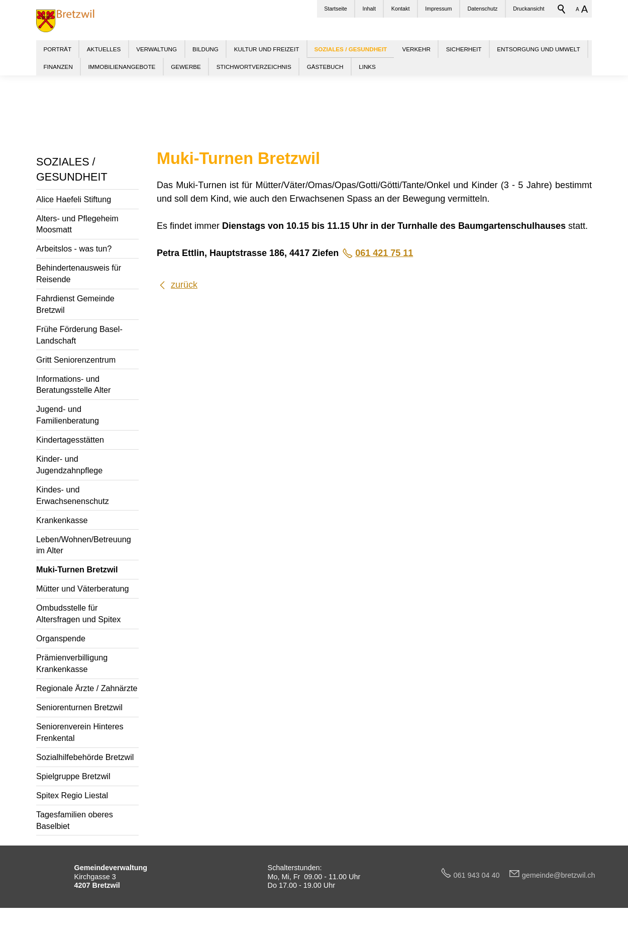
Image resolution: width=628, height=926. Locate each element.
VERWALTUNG (156, 49)
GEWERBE (186, 66)
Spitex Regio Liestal (72, 795)
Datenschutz (482, 9)
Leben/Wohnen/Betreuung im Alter (83, 545)
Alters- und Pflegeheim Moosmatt (77, 224)
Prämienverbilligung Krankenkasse (72, 663)
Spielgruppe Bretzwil (73, 776)
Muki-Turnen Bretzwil (77, 569)
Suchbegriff (562, 9)
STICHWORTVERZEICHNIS (254, 66)
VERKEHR (416, 49)
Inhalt (369, 9)
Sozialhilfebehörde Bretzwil (85, 757)
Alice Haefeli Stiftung (73, 199)
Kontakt (400, 9)
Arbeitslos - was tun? (74, 248)
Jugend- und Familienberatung (67, 414)
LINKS (367, 66)
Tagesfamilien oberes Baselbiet (74, 820)
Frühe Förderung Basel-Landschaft (79, 334)
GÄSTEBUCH (325, 66)
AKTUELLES (104, 49)
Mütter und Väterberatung (82, 588)
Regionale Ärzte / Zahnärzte (87, 688)
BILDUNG (205, 49)
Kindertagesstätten (70, 439)
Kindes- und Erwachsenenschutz (72, 495)
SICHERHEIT (464, 49)
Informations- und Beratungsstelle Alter (73, 384)
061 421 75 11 (384, 253)
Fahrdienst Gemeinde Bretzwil (75, 304)
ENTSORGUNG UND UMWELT (538, 49)
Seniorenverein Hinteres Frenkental (80, 732)
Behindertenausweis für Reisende (78, 273)
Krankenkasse (62, 520)
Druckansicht (528, 9)
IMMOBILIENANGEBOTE (122, 66)
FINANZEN (57, 66)
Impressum (438, 9)
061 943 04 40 (481, 875)
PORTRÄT (57, 49)
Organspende (60, 638)
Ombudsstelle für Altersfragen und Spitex (78, 613)
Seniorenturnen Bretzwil (79, 707)
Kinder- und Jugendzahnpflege (69, 464)
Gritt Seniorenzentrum (76, 359)
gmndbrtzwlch (558, 875)
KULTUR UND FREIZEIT (266, 49)
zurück (184, 285)
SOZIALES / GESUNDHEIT (72, 169)
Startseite (335, 9)
